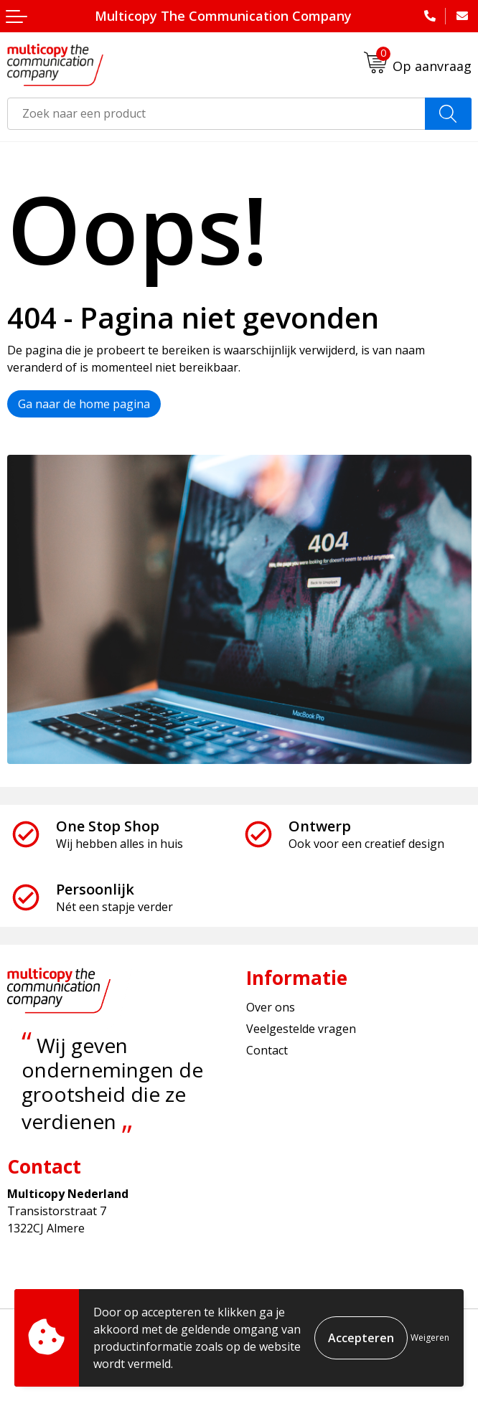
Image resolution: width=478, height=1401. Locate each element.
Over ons (270, 1007)
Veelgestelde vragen (301, 1029)
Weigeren (430, 1337)
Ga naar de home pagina (84, 404)
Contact (267, 1050)
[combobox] (216, 114)
